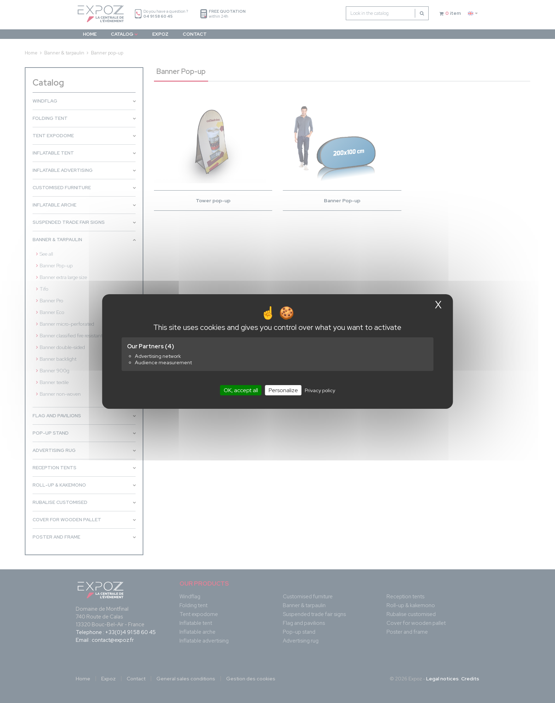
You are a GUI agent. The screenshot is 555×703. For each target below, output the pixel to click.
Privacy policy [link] (320, 390)
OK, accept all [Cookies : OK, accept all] (241, 390)
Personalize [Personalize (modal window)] (283, 390)
